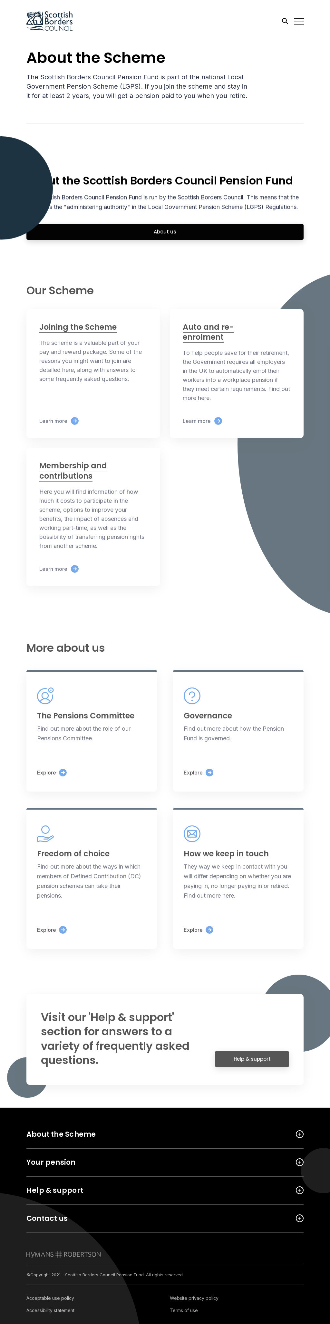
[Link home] (55, 21)
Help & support (252, 1063)
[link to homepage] (63, 1254)
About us (165, 232)
